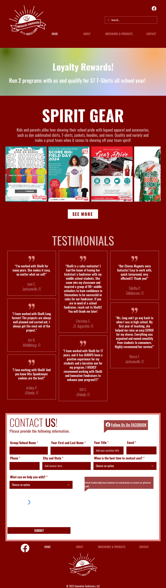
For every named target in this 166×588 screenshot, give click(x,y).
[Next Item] (155, 174)
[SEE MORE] (83, 214)
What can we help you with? (27, 476)
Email (130, 442)
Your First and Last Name (67, 442)
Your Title (100, 442)
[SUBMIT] (38, 530)
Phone (14, 458)
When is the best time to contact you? (118, 458)
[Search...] (130, 19)
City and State (52, 458)
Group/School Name (23, 442)
